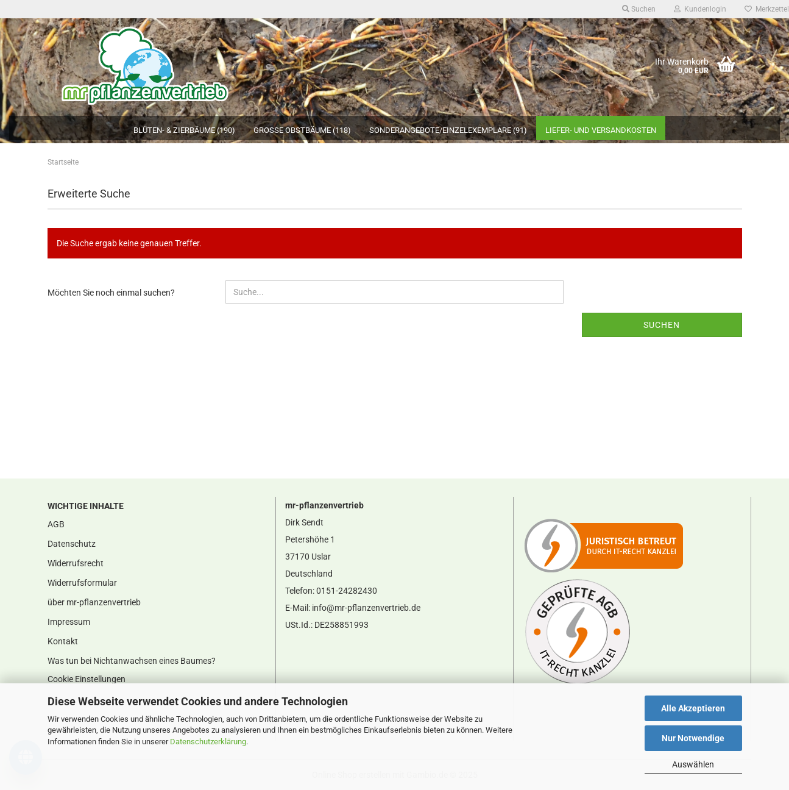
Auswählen (693, 764)
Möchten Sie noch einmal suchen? (111, 292)
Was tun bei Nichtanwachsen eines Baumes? (132, 661)
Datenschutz (72, 544)
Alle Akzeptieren (693, 708)
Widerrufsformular (82, 583)
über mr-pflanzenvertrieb (94, 602)
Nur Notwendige (693, 738)
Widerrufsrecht (76, 563)
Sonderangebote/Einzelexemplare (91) (448, 130)
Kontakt (63, 641)
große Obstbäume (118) (302, 130)
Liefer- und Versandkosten (600, 130)
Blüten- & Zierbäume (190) (184, 130)
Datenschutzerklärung (208, 741)
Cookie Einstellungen (87, 679)
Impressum (69, 622)
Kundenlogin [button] (700, 9)
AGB (56, 524)
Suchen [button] (639, 9)
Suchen (661, 325)
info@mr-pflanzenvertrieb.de (366, 608)
